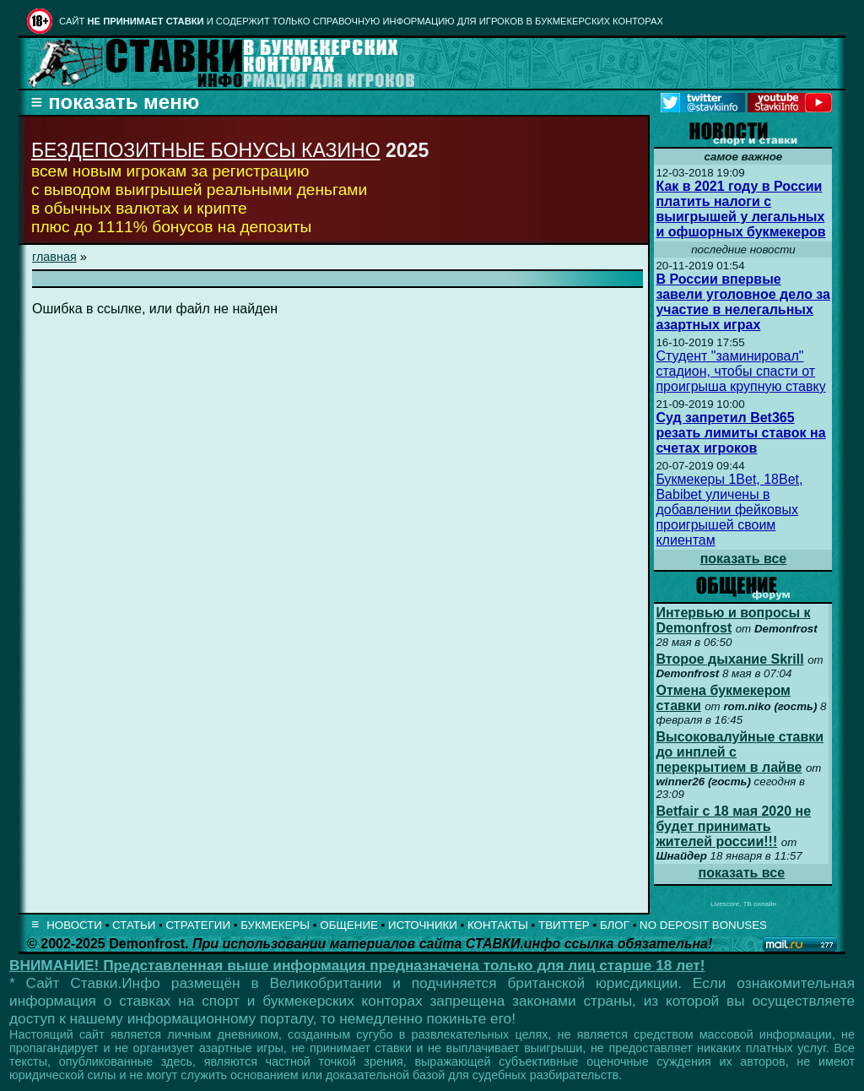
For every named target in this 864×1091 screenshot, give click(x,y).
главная (54, 256)
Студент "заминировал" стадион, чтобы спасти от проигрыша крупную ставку (740, 371)
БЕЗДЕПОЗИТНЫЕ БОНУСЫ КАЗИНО (206, 150)
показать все (743, 558)
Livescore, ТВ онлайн (743, 904)
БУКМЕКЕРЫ (275, 925)
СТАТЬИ (133, 925)
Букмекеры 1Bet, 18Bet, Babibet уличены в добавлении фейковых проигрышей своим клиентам (729, 509)
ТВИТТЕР (564, 925)
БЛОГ (614, 925)
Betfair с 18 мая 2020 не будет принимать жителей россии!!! (733, 826)
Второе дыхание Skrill (729, 659)
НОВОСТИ (74, 925)
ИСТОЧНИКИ (422, 925)
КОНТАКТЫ (497, 925)
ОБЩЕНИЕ (349, 925)
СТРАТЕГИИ (197, 925)
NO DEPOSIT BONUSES (703, 925)
